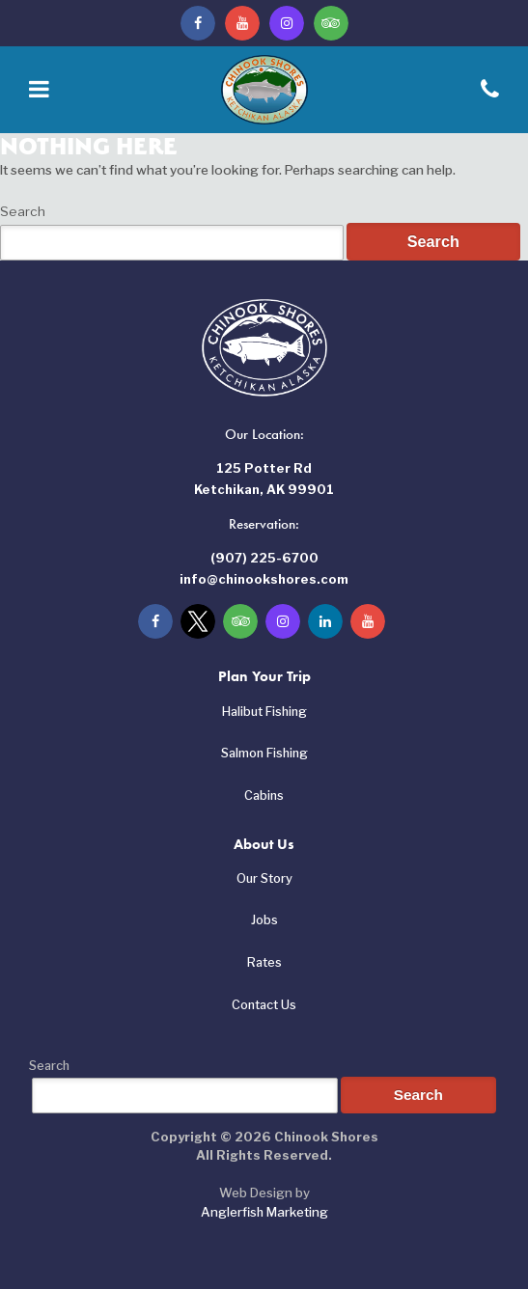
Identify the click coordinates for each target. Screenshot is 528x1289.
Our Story (264, 878)
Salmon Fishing (264, 753)
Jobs (264, 920)
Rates (264, 962)
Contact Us (264, 1005)
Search (22, 211)
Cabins (264, 795)
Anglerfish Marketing (264, 1212)
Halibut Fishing (264, 711)
